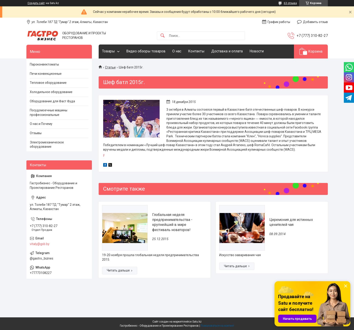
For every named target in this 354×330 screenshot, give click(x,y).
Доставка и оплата (227, 51)
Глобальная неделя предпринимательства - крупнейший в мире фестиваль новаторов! (172, 222)
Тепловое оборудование (48, 82)
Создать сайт (36, 3)
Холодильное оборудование (51, 92)
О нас (176, 51)
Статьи (110, 67)
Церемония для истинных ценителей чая (291, 222)
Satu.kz (197, 321)
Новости (256, 51)
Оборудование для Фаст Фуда (52, 101)
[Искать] (162, 35)
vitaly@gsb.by (39, 244)
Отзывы (36, 133)
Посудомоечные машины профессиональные (48, 112)
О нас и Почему (41, 124)
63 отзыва (290, 3)
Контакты (196, 51)
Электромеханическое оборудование (47, 144)
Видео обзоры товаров (145, 51)
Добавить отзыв (315, 22)
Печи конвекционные (46, 73)
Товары (108, 51)
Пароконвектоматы (44, 64)
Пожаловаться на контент (217, 325)
